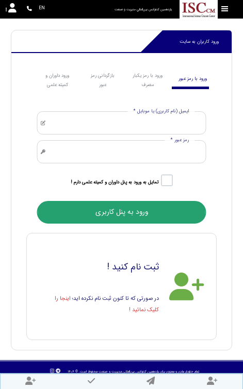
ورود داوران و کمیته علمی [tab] (57, 80)
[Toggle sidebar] (225, 9)
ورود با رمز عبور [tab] (193, 78)
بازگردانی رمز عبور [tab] (103, 80)
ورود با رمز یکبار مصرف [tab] (148, 80)
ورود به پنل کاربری (121, 212)
